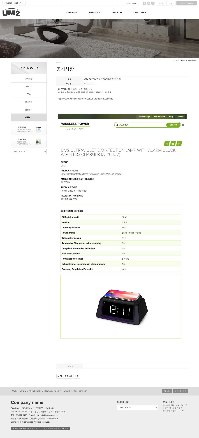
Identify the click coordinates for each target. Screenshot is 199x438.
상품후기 (28, 117)
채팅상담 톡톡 (180, 391)
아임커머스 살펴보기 (13, 3)
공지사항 (28, 79)
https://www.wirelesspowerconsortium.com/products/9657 (85, 98)
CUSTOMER (140, 12)
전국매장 (28, 102)
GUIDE (23, 391)
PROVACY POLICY (52, 391)
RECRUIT (117, 12)
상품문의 (28, 110)
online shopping (186, 3)
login (162, 3)
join (170, 3)
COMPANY (72, 12)
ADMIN (167, 391)
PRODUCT (94, 12)
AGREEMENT (35, 391)
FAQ (29, 94)
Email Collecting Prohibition (75, 391)
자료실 (29, 86)
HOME (14, 391)
